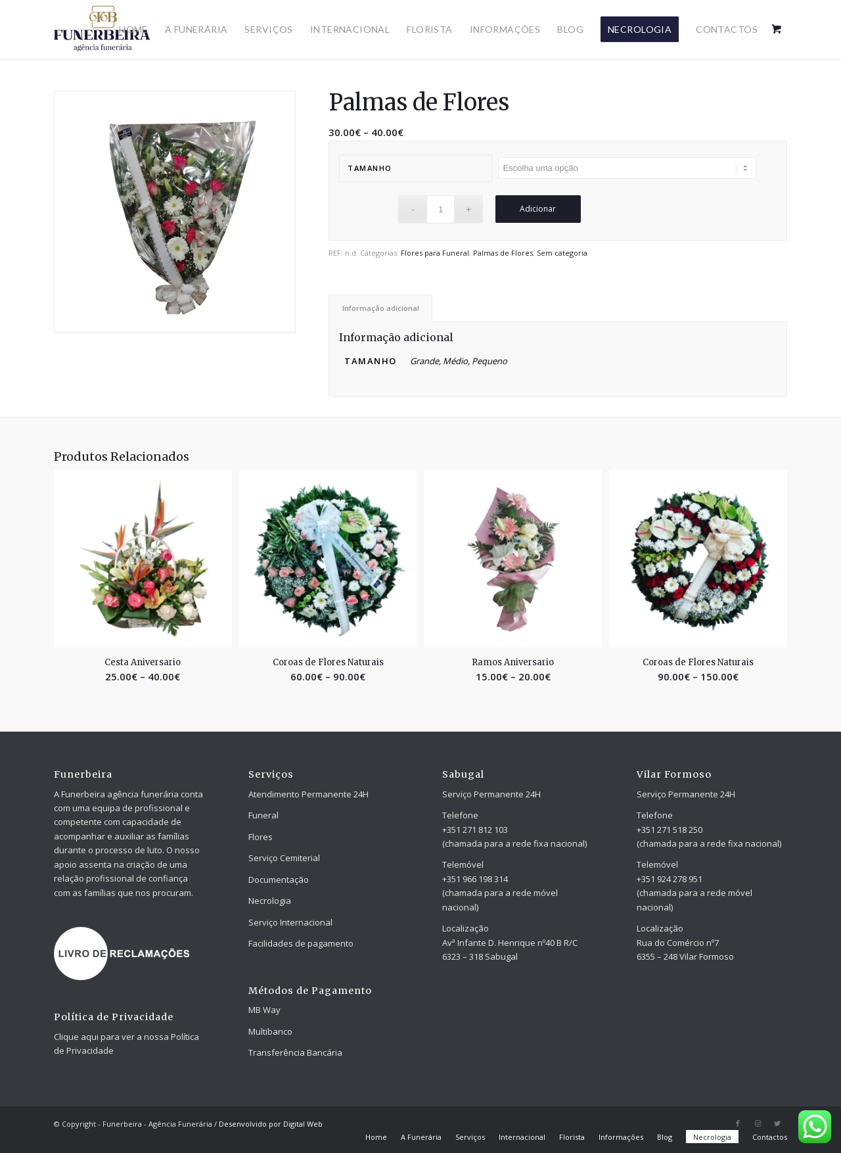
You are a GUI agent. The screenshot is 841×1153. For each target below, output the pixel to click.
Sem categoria (562, 253)
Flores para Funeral (435, 253)
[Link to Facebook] (738, 1123)
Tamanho (370, 168)
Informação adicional (380, 308)
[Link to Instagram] (757, 1123)
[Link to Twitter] (777, 1123)
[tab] (380, 307)
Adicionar (538, 208)
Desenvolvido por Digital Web (271, 1124)
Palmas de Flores (503, 253)
